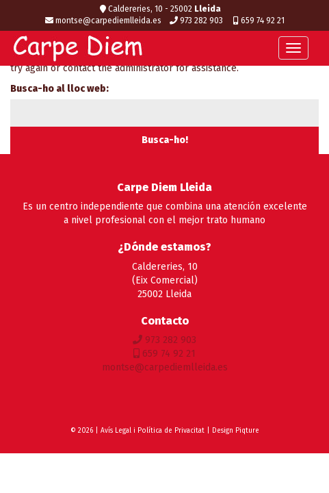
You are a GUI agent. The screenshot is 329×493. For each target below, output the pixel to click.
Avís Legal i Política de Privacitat (153, 431)
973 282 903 (197, 20)
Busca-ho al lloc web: (59, 88)
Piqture (247, 431)
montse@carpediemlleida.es (103, 20)
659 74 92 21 (259, 20)
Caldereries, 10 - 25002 (160, 9)
